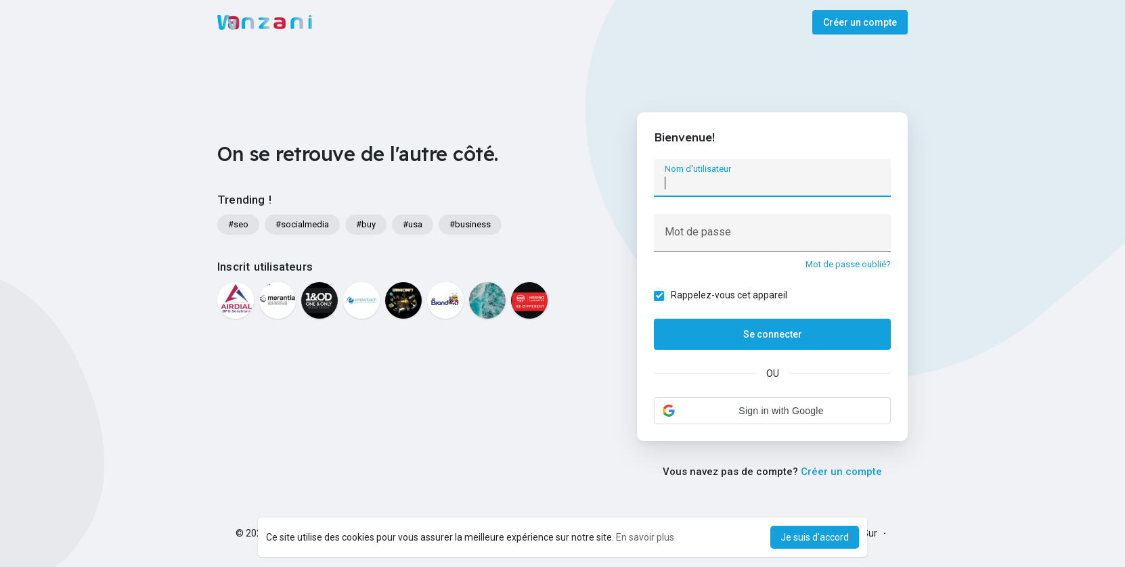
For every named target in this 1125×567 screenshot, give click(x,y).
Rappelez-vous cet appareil (729, 295)
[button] (772, 410)
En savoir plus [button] (645, 537)
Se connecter (772, 334)
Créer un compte (860, 22)
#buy (366, 224)
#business (470, 224)
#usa (412, 224)
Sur (869, 533)
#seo (238, 224)
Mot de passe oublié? (848, 264)
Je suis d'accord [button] (814, 537)
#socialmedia (302, 224)
